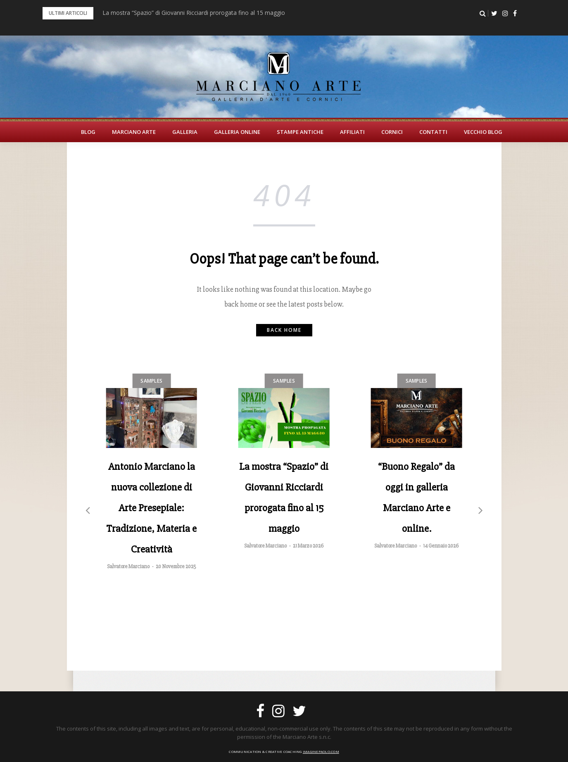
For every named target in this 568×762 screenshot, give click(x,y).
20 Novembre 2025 (176, 566)
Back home (284, 329)
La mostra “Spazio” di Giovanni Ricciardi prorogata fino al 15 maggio (193, 13)
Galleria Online (237, 132)
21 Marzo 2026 (308, 546)
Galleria (184, 132)
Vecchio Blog (483, 132)
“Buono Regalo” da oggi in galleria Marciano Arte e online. (416, 497)
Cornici (392, 132)
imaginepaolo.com (321, 751)
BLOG (88, 132)
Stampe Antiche (300, 132)
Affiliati (352, 132)
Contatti (433, 132)
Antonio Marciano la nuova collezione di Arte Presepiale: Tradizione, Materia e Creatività (151, 507)
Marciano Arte (134, 132)
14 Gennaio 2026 (441, 546)
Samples (151, 380)
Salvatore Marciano (128, 566)
